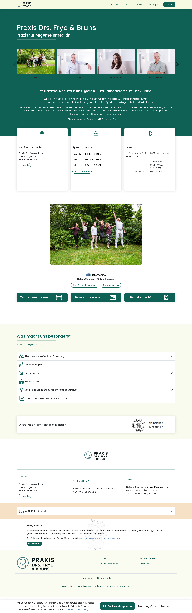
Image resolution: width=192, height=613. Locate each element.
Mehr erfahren (111, 297)
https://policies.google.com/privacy (102, 550)
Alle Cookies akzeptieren (117, 606)
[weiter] (177, 76)
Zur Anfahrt (25, 177)
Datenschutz (104, 590)
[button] (115, 10)
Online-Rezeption (155, 499)
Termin (169, 10)
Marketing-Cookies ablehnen (154, 606)
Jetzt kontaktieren (82, 183)
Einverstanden (34, 555)
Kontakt (103, 570)
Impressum (87, 590)
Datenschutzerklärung (77, 609)
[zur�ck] (14, 76)
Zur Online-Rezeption (84, 297)
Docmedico (124, 598)
